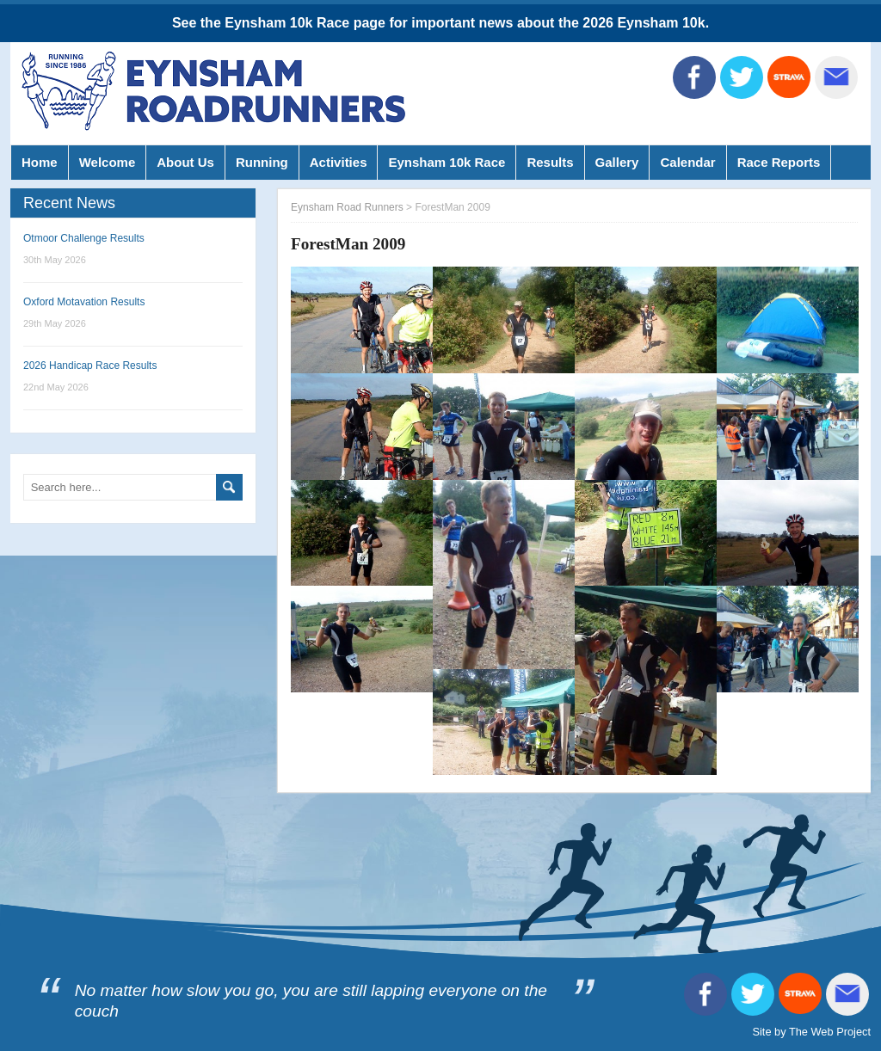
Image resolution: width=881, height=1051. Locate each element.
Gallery (617, 162)
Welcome (107, 162)
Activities (338, 162)
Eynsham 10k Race (446, 162)
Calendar (687, 162)
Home (40, 162)
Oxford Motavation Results (84, 302)
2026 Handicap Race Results (90, 366)
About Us (185, 162)
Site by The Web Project (811, 1031)
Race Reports (779, 162)
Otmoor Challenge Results (84, 238)
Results (550, 162)
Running (262, 162)
